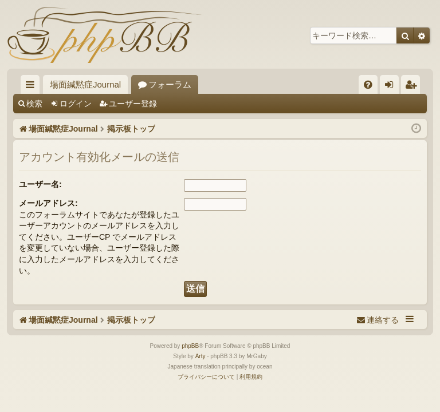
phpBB (190, 346)
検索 (34, 103)
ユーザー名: (40, 184)
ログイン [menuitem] (392, 87)
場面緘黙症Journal (85, 84)
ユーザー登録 (133, 103)
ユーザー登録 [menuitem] (413, 87)
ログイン (76, 103)
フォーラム (169, 84)
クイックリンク (32, 87)
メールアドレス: (48, 203)
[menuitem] (368, 84)
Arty (200, 356)
